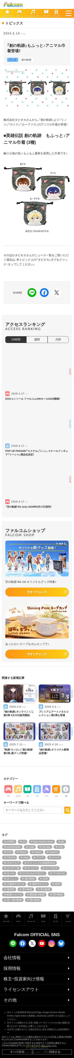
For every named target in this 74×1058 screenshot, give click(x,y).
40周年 (11, 841)
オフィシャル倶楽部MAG (41, 862)
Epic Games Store (43, 841)
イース (55, 857)
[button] (68, 13)
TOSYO (11, 857)
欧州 (57, 884)
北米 (45, 878)
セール (10, 873)
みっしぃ (12, 878)
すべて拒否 (17, 1051)
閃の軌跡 (58, 894)
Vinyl (26, 857)
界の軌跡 (27, 889)
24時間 (16, 339)
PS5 (9, 852)
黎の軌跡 (35, 900)
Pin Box (46, 847)
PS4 (60, 847)
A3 (24, 841)
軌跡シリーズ (14, 894)
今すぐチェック (37, 591)
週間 (37, 339)
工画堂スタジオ (15, 884)
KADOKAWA (14, 847)
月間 (58, 339)
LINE (31, 847)
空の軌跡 (45, 889)
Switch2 (54, 852)
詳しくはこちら (49, 1045)
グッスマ (32, 868)
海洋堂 (10, 889)
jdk (62, 841)
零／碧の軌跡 (14, 900)
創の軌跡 (26, 59)
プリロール (59, 873)
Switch (38, 852)
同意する (52, 1051)
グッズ (12, 59)
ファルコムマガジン (33, 873)
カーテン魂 (13, 868)
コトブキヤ (51, 868)
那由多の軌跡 (37, 894)
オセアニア (13, 862)
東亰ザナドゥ (39, 884)
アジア (40, 857)
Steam (22, 852)
